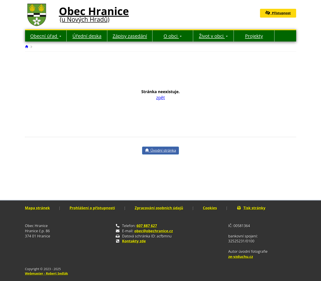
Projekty (254, 36)
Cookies (210, 207)
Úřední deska (87, 36)
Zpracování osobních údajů (159, 207)
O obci (173, 36)
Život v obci (213, 36)
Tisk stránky (251, 207)
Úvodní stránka (160, 150)
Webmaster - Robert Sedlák (46, 273)
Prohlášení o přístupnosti (92, 207)
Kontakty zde (134, 241)
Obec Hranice (94, 13)
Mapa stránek (37, 207)
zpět (160, 97)
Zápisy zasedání (129, 36)
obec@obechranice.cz (153, 230)
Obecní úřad (45, 36)
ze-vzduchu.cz (240, 256)
